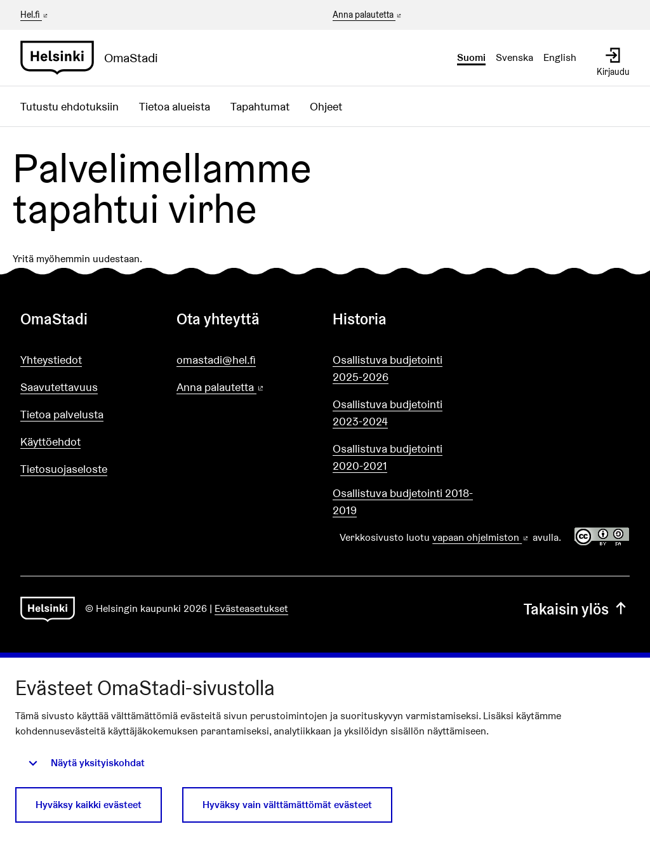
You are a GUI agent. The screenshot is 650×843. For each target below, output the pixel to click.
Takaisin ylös (577, 609)
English (559, 57)
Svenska (514, 57)
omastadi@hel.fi (216, 359)
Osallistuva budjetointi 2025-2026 (387, 368)
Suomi (471, 57)
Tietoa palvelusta (61, 414)
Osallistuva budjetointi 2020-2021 (387, 457)
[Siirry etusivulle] (94, 58)
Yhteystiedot (51, 359)
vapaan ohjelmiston (481, 537)
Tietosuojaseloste (63, 468)
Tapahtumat (259, 106)
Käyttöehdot (50, 441)
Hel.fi (35, 14)
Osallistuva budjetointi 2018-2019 (403, 501)
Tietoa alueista (174, 106)
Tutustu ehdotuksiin (69, 106)
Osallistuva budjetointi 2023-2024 (387, 412)
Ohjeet (326, 106)
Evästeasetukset (251, 608)
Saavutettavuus (59, 387)
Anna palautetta (368, 15)
